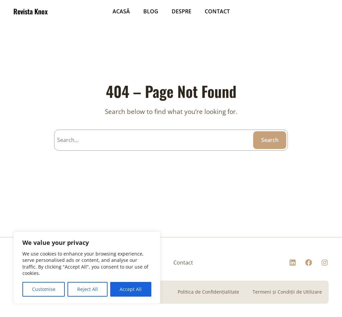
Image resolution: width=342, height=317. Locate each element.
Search (270, 140)
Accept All (131, 289)
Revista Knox (30, 11)
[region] (86, 267)
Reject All (87, 289)
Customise (43, 289)
